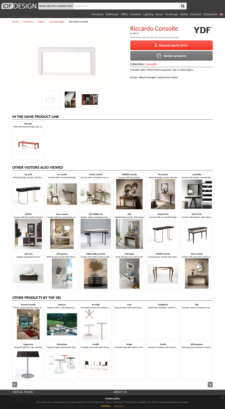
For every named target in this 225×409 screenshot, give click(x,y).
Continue (106, 405)
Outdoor (135, 14)
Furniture (98, 14)
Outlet (184, 14)
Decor (159, 14)
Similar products (171, 56)
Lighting (148, 14)
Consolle (151, 64)
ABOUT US (120, 392)
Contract (195, 14)
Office (124, 14)
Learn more (119, 406)
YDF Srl (136, 33)
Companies (210, 14)
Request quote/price (171, 45)
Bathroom (112, 14)
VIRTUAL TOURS (22, 392)
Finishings (171, 14)
